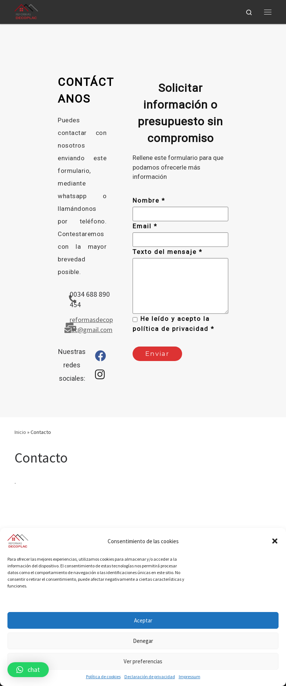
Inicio (20, 432)
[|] (26, 11)
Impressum (189, 676)
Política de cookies (103, 676)
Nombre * (149, 200)
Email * (145, 226)
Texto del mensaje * (168, 251)
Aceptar (143, 620)
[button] (275, 541)
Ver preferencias (143, 661)
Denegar (143, 640)
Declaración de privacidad (149, 676)
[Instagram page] (100, 376)
